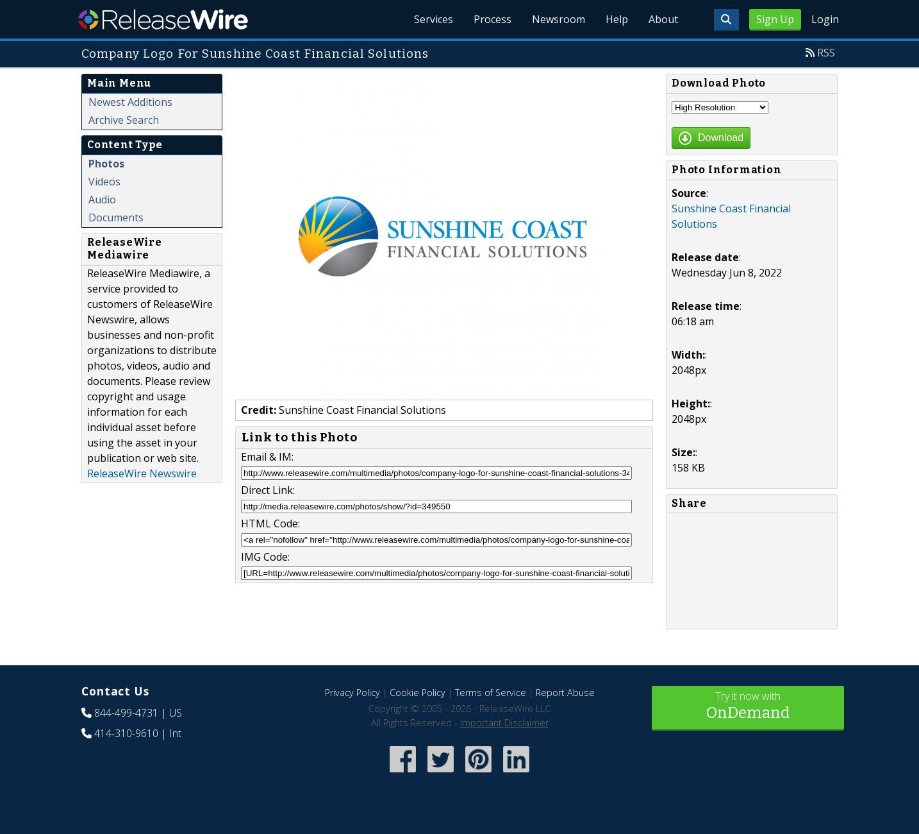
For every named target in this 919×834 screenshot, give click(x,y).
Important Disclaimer (504, 723)
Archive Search (123, 120)
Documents (116, 217)
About (663, 19)
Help (617, 19)
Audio (102, 199)
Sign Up (775, 19)
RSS (826, 53)
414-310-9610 (126, 733)
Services (433, 19)
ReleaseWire (163, 19)
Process (492, 19)
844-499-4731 (126, 713)
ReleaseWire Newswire (142, 473)
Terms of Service (490, 692)
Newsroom (558, 19)
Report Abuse (565, 692)
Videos (104, 181)
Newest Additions (130, 102)
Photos (106, 164)
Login (825, 19)
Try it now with (748, 706)
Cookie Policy (417, 692)
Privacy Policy (352, 692)
